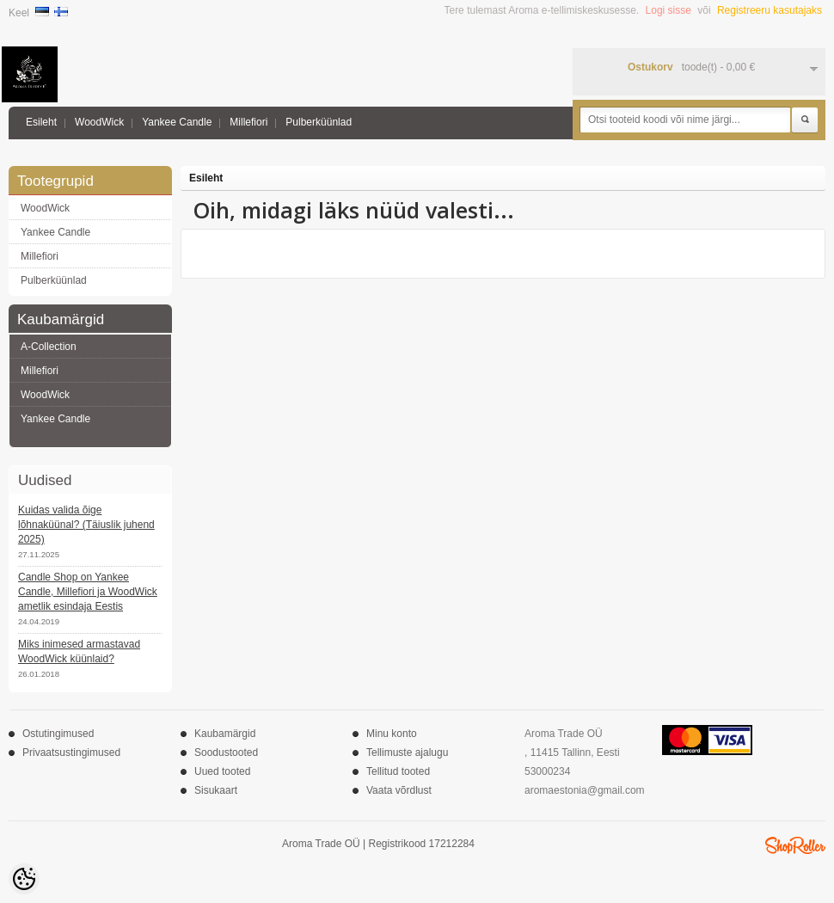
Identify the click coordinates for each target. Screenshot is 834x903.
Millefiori (248, 122)
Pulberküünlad (318, 122)
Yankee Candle (177, 122)
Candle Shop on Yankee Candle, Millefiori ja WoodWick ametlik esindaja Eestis (87, 591)
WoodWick (99, 122)
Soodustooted (226, 752)
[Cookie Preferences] (24, 878)
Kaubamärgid (224, 734)
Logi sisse (668, 10)
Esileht (41, 122)
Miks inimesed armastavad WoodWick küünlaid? (79, 651)
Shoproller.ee (795, 845)
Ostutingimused (58, 734)
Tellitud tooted (398, 771)
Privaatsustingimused (71, 752)
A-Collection (49, 347)
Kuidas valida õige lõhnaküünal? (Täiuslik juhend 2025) (86, 524)
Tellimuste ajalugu (407, 752)
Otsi (805, 120)
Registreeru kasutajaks (769, 10)
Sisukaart (215, 790)
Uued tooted (222, 771)
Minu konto (391, 734)
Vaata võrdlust (399, 790)
